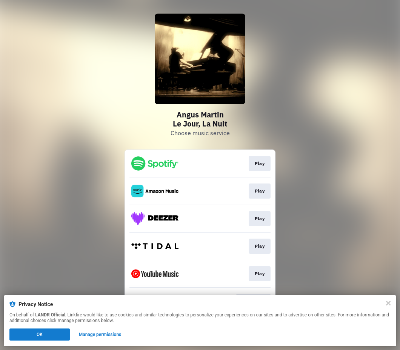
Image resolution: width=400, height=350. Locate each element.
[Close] (388, 303)
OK (40, 334)
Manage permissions (100, 334)
